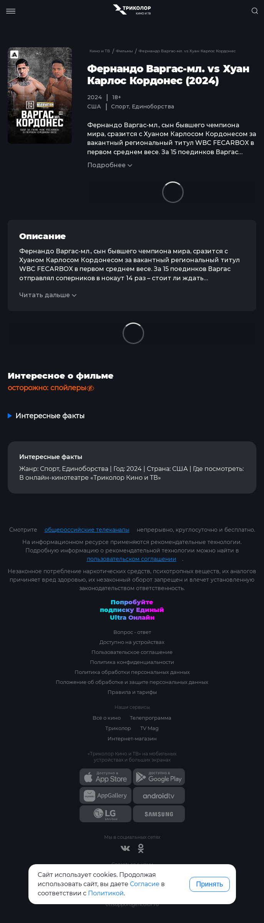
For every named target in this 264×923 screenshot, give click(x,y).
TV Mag (149, 728)
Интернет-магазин (132, 738)
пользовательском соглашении (131, 558)
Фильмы (125, 50)
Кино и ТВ (100, 50)
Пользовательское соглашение (132, 652)
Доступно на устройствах (132, 642)
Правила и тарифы (132, 692)
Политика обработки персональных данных (132, 672)
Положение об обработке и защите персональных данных (132, 682)
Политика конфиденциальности (132, 662)
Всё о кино (107, 718)
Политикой (106, 893)
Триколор (118, 728)
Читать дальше (44, 295)
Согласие (144, 884)
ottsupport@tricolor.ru (132, 904)
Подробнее (106, 165)
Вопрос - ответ (132, 632)
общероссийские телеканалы (87, 529)
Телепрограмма (150, 718)
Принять (209, 884)
